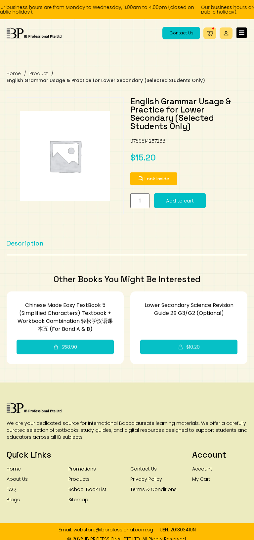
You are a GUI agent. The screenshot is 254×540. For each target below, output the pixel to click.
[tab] (25, 249)
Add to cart (211, 200)
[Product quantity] (171, 200)
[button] (226, 33)
